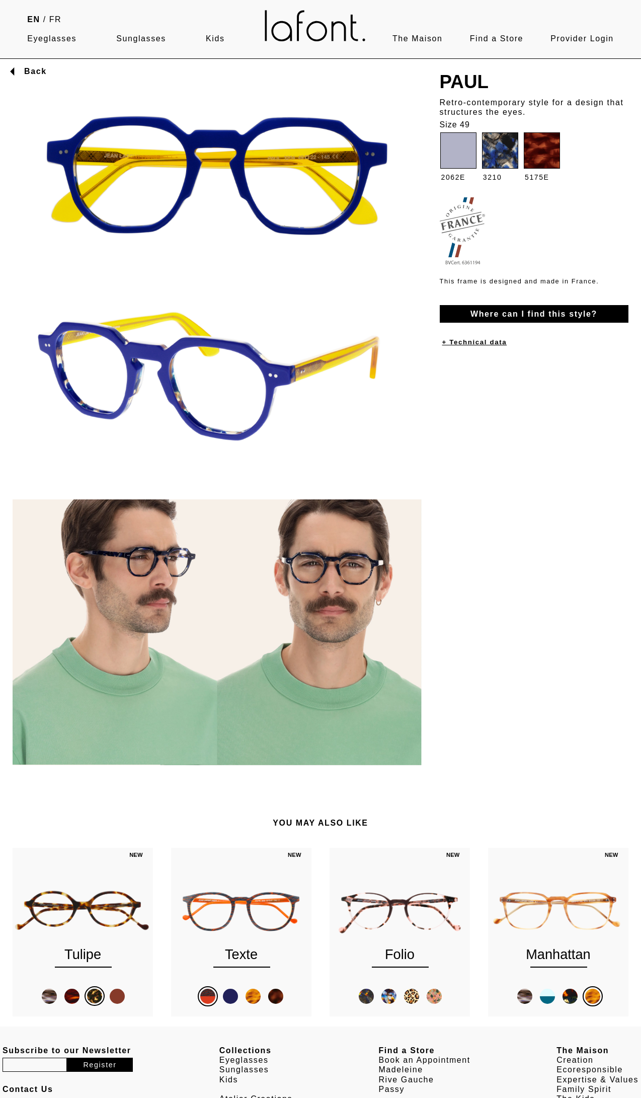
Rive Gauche (406, 1079)
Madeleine (400, 1069)
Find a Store (496, 38)
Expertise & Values (597, 1079)
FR (55, 19)
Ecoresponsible (589, 1069)
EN (33, 19)
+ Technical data (474, 342)
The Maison (417, 38)
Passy (391, 1089)
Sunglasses (141, 38)
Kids (215, 38)
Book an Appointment (424, 1060)
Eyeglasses (51, 38)
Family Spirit (583, 1089)
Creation (574, 1060)
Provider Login (582, 38)
